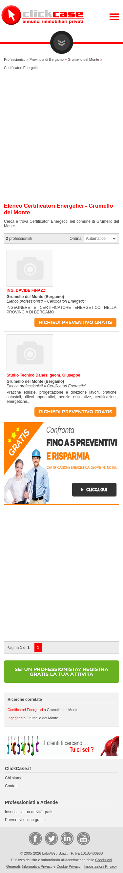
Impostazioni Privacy (100, 866)
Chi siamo (13, 778)
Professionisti (14, 59)
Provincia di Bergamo (47, 59)
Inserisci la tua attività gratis (29, 812)
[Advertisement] (61, 137)
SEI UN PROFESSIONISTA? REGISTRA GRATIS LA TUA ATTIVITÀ (61, 671)
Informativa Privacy (37, 866)
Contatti (11, 786)
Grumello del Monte (83, 59)
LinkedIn (66, 838)
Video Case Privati (83, 838)
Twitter (51, 838)
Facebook (35, 838)
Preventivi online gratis (25, 819)
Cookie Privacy (68, 866)
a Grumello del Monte (43, 710)
